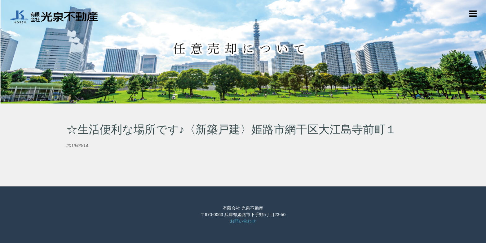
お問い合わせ (243, 221)
